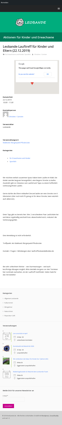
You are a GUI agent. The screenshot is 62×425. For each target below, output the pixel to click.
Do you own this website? (26, 74)
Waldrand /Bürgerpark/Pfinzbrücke (16, 142)
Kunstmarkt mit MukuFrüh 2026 (23, 346)
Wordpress (45, 416)
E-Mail (5, 396)
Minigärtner (8, 307)
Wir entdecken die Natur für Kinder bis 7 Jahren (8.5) (30, 359)
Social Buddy (54, 416)
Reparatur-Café (9, 316)
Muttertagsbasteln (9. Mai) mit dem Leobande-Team (30, 372)
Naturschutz (8, 311)
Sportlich (28, 54)
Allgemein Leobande (11, 298)
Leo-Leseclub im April (20, 333)
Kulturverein (8, 303)
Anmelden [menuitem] (4, 2)
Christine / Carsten (40, 54)
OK (48, 74)
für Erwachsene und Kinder (14, 54)
